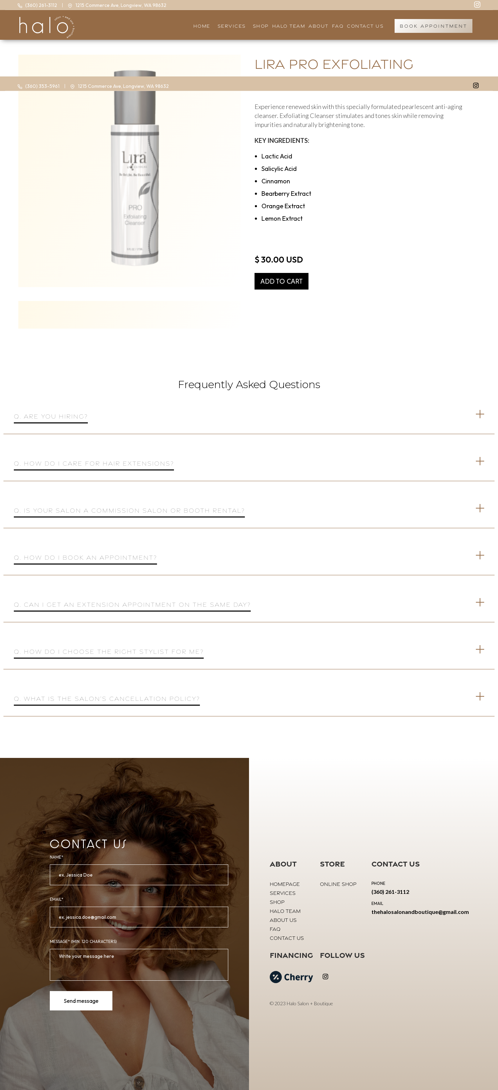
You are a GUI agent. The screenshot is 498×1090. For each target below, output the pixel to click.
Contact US (365, 26)
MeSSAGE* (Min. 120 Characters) (83, 941)
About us (283, 920)
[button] (233, 26)
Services (283, 893)
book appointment (433, 26)
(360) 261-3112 (390, 891)
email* (56, 899)
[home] (45, 26)
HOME (201, 26)
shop (277, 902)
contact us (287, 938)
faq (338, 26)
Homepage (285, 884)
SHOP (261, 26)
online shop (338, 884)
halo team (288, 26)
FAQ (275, 929)
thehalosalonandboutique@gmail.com (420, 911)
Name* (56, 857)
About (318, 26)
